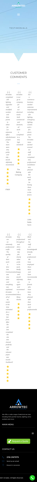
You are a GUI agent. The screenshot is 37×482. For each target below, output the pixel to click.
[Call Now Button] (32, 478)
